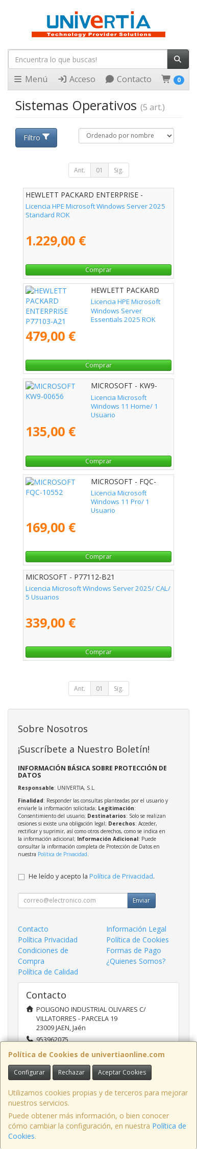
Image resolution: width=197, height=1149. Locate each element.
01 (99, 170)
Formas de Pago (133, 950)
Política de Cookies (137, 939)
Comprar (98, 269)
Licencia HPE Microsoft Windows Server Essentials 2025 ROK (86, 306)
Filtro (37, 137)
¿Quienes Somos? (135, 961)
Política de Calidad (48, 972)
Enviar (141, 900)
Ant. (79, 170)
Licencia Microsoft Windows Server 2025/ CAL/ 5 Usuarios (98, 593)
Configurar (29, 1072)
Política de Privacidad (62, 854)
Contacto (128, 79)
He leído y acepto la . (92, 876)
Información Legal (136, 929)
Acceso (76, 79)
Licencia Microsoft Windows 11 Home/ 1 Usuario (88, 402)
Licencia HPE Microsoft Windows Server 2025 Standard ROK (95, 210)
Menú (30, 79)
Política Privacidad (48, 939)
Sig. (119, 170)
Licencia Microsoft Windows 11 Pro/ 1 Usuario (96, 492)
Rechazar (71, 1072)
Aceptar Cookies (122, 1072)
